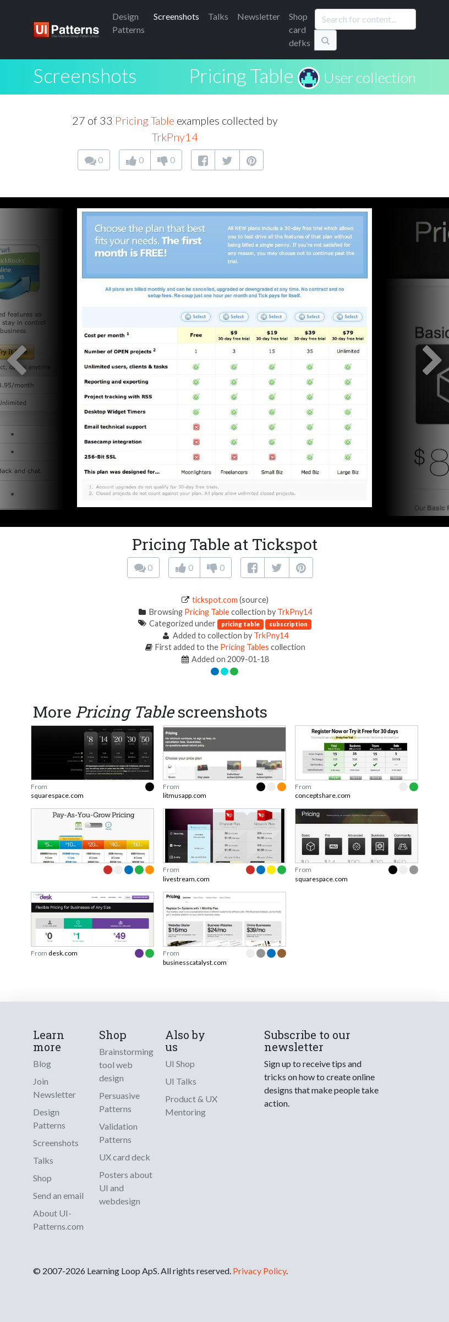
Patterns (128, 23)
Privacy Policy (259, 1270)
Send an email (58, 1195)
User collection (370, 77)
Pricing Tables (244, 647)
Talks (218, 16)
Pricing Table (241, 75)
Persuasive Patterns (119, 1102)
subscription (288, 623)
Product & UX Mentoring (191, 1105)
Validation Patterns (118, 1133)
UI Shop (180, 1063)
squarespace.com (57, 795)
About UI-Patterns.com (58, 1219)
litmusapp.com (184, 795)
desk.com (63, 953)
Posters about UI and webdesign (125, 1187)
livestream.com (186, 879)
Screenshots (176, 16)
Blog (42, 1063)
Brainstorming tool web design (126, 1064)
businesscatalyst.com (195, 962)
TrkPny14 (175, 136)
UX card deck (124, 1157)
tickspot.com (215, 599)
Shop (42, 1178)
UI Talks (180, 1081)
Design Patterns (49, 1118)
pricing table (240, 623)
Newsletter (258, 16)
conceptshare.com (323, 795)
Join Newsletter (54, 1087)
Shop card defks (299, 29)
